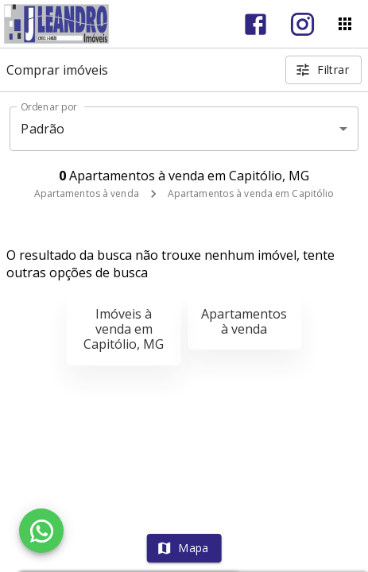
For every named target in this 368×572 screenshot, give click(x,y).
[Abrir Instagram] (302, 24)
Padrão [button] (42, 128)
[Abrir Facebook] (255, 24)
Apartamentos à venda (86, 193)
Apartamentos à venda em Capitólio (251, 193)
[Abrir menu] (345, 24)
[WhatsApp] (41, 530)
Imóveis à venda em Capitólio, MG (123, 329)
